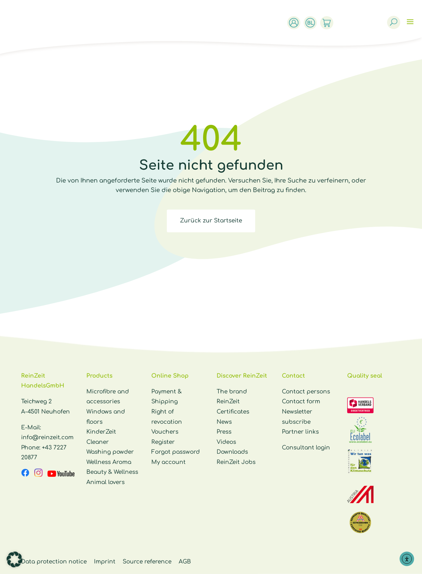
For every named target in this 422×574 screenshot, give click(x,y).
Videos (226, 442)
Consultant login (306, 448)
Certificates (233, 412)
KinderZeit (101, 432)
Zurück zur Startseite (211, 220)
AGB (185, 562)
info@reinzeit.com (47, 437)
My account (168, 462)
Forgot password (175, 452)
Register (163, 442)
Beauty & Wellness (112, 472)
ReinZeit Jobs (236, 462)
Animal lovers (105, 482)
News (224, 422)
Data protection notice (54, 562)
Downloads (232, 452)
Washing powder (110, 452)
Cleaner (97, 442)
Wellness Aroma (108, 462)
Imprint (104, 562)
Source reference (147, 562)
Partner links (300, 432)
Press (224, 432)
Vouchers (164, 432)
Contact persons (306, 391)
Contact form (301, 401)
